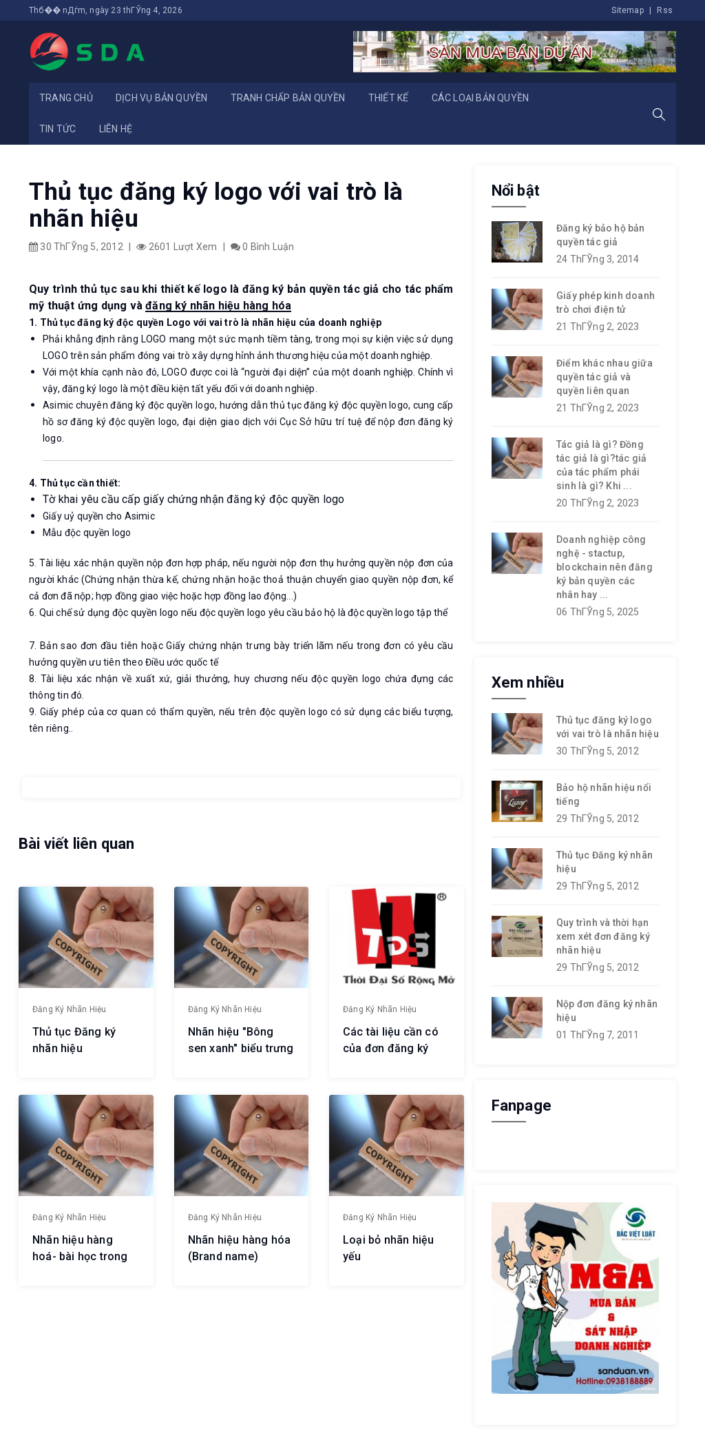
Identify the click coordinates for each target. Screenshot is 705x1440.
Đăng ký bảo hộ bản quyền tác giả (600, 235)
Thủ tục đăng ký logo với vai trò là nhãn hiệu (607, 726)
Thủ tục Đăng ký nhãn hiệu (604, 862)
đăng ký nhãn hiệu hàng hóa (218, 305)
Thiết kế (388, 97)
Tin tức (57, 128)
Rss (665, 10)
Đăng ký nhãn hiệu (69, 1009)
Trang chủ (66, 97)
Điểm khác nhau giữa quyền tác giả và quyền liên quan (604, 377)
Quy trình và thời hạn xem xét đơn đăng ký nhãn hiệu (603, 936)
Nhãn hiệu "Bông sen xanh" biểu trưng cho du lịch (241, 1048)
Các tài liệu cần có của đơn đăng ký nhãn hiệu (391, 1048)
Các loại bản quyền (480, 97)
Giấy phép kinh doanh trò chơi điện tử (605, 302)
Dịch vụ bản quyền (161, 97)
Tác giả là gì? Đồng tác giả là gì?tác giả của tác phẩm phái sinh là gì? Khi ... (601, 465)
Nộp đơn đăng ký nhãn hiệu (606, 1010)
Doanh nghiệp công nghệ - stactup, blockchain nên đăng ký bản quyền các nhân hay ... (604, 567)
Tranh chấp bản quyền (288, 97)
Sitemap (627, 10)
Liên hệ (115, 128)
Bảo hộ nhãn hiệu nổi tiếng (603, 794)
